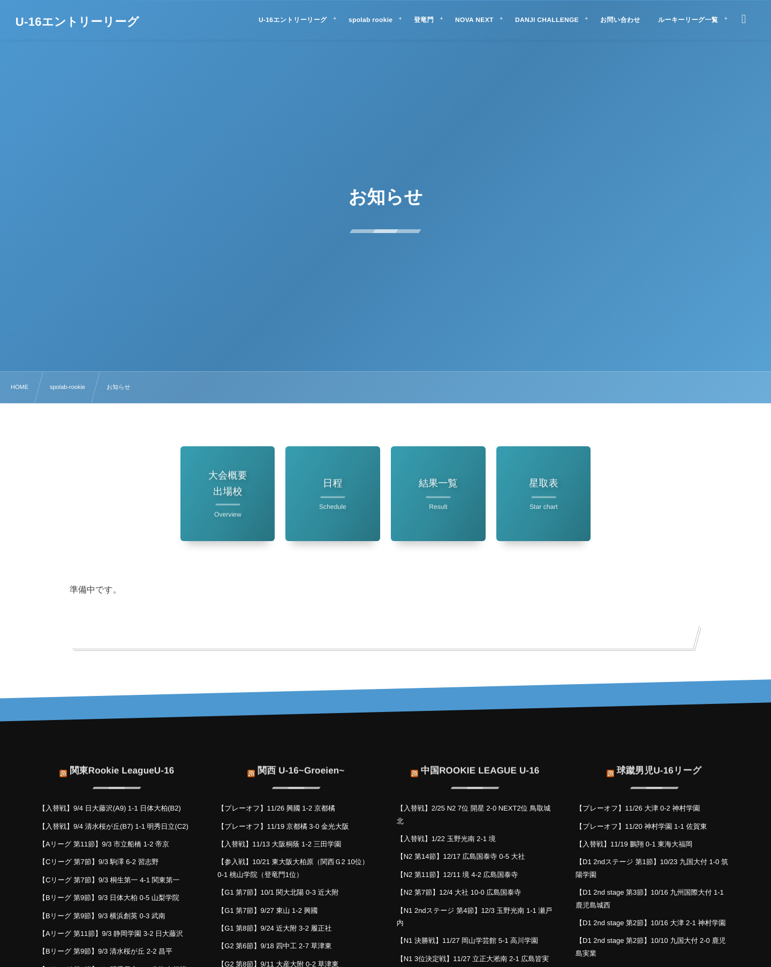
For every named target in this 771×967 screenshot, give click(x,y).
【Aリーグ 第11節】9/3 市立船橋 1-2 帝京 (104, 844)
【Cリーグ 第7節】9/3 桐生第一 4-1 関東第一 (109, 880)
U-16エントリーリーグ (77, 22)
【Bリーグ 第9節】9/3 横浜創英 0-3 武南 (102, 916)
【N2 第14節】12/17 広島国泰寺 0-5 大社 (461, 856)
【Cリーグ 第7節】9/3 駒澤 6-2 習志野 (99, 862)
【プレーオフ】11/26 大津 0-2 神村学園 (638, 808)
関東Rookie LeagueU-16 (122, 764)
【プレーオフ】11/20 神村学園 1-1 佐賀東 (641, 826)
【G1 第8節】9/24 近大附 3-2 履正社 (274, 928)
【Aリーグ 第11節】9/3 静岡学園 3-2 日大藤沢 (111, 933)
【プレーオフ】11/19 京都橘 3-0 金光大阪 (283, 826)
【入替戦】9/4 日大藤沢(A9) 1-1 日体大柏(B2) (110, 808)
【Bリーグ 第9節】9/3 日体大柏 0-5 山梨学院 (109, 898)
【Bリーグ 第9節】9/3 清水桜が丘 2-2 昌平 (105, 951)
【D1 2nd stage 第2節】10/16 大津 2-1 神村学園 (650, 923)
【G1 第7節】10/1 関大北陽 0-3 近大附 (277, 892)
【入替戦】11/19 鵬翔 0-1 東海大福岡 (634, 844)
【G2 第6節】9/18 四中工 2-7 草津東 (274, 946)
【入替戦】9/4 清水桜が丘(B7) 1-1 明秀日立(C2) (113, 826)
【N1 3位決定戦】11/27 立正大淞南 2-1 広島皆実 (473, 959)
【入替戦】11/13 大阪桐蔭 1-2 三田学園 (279, 844)
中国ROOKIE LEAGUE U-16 (480, 764)
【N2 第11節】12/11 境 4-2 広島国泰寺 (457, 875)
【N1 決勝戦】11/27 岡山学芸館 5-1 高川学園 (467, 940)
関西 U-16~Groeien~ (301, 764)
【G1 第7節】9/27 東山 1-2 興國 (267, 910)
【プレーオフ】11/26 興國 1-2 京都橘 (276, 808)
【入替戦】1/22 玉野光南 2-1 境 (446, 839)
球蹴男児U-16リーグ (659, 764)
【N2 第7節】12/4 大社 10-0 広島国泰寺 (459, 892)
